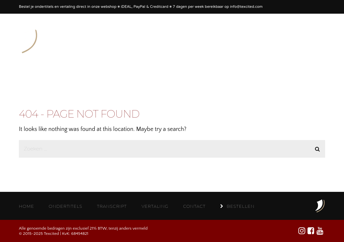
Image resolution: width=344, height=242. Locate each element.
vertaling (67, 7)
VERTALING (154, 206)
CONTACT (194, 206)
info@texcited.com (246, 7)
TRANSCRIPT (112, 206)
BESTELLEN (237, 206)
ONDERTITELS (65, 206)
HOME (26, 206)
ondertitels (44, 7)
